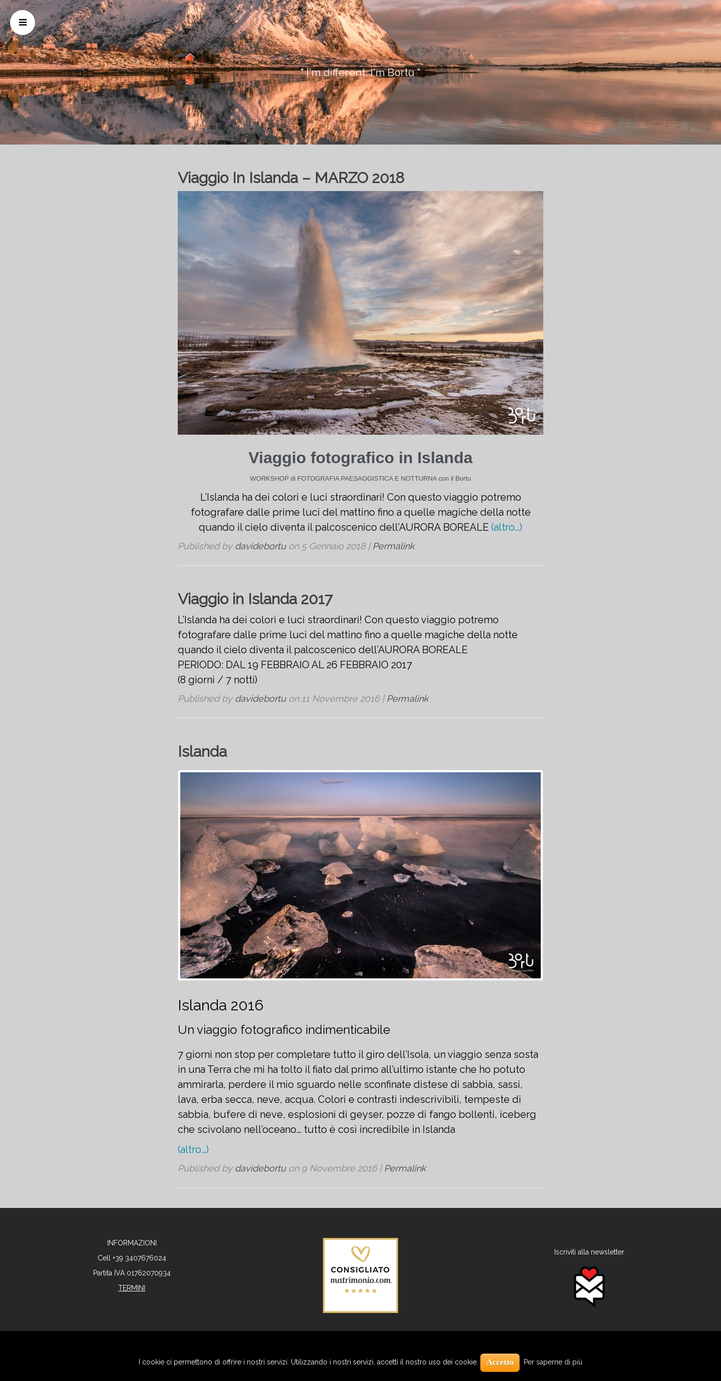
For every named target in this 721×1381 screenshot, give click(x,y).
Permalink (394, 546)
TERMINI (131, 1288)
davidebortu (260, 546)
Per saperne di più (553, 1362)
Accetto (500, 1362)
